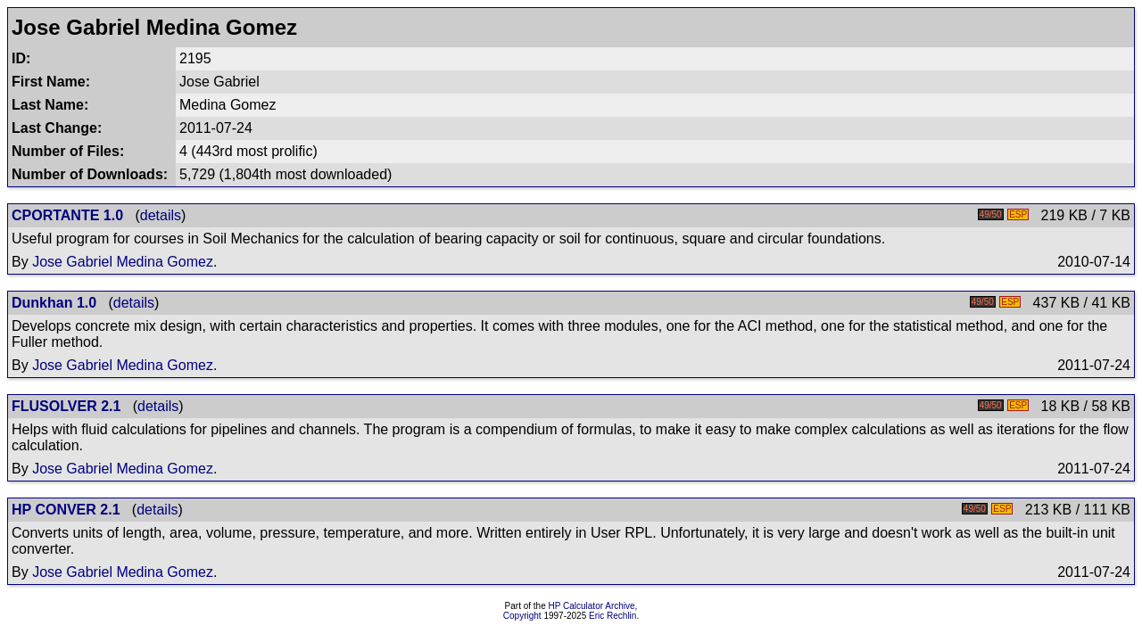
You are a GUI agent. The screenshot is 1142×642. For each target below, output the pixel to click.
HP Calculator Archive (592, 606)
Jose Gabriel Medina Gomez (122, 261)
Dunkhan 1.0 (54, 302)
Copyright (522, 616)
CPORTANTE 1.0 (67, 215)
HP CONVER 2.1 (66, 509)
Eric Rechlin (612, 616)
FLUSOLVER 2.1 (66, 406)
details (160, 215)
